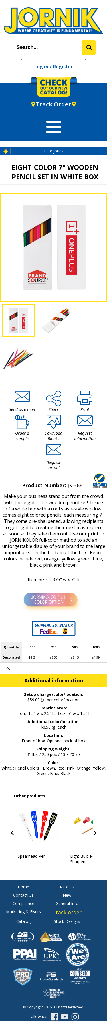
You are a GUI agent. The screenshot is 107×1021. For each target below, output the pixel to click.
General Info (67, 903)
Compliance (23, 903)
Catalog (23, 921)
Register (63, 66)
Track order (67, 912)
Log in (41, 66)
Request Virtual (53, 465)
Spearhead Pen (32, 856)
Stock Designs (67, 921)
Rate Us (67, 887)
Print (84, 409)
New (67, 895)
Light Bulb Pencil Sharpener (85, 858)
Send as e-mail (22, 409)
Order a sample (22, 435)
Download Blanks (53, 435)
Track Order (53, 104)
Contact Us (23, 895)
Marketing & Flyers (23, 911)
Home (23, 887)
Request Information (85, 435)
